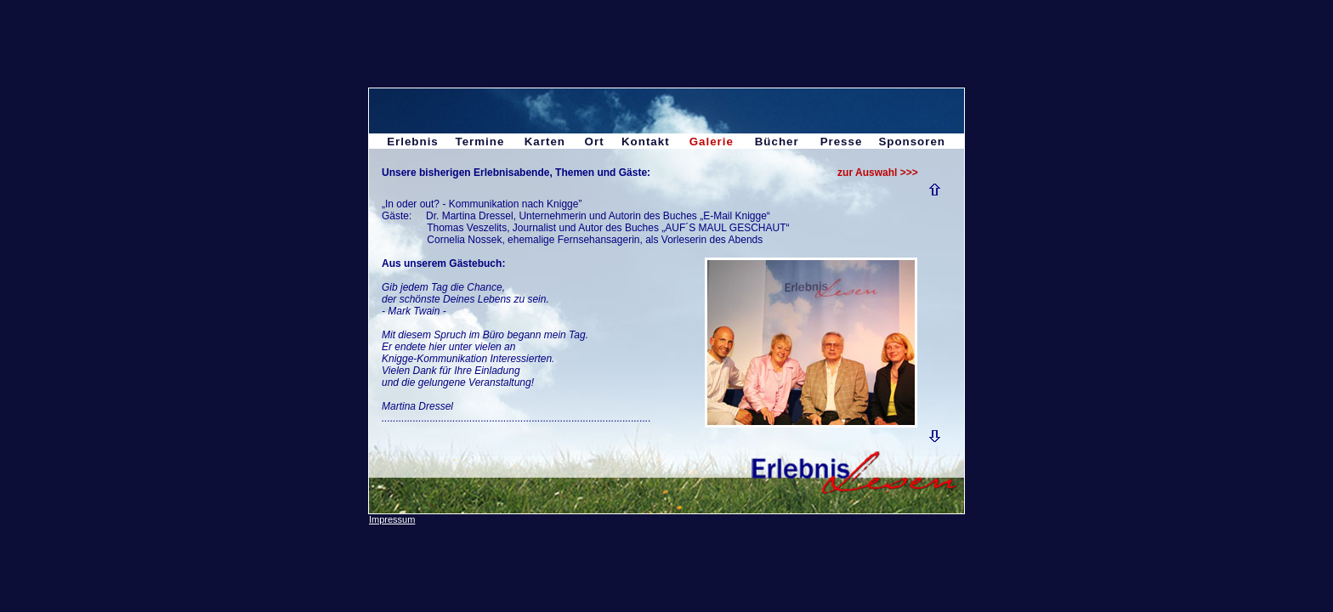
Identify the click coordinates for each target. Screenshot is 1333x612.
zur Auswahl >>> (877, 172)
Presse (841, 141)
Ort (594, 141)
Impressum (392, 519)
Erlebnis (413, 141)
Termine (479, 141)
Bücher (777, 141)
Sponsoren (911, 141)
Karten (545, 141)
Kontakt (645, 141)
